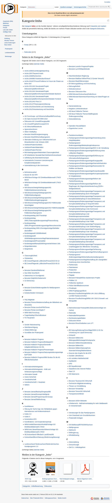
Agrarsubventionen (30, 129)
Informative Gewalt (30, 374)
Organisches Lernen (76, 128)
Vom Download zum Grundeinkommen (82, 415)
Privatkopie (72, 288)
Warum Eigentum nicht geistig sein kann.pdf (85, 479)
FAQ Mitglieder (29, 300)
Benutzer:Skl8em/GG (76, 345)
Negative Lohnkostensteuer (78, 109)
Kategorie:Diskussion (97, 28)
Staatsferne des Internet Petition (80, 369)
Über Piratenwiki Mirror (36, 498)
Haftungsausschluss (50, 498)
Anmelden (107, 2)
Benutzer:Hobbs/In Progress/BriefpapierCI (38, 342)
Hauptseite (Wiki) (8, 21)
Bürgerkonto (28, 249)
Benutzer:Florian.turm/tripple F (34, 310)
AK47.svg (28, 479)
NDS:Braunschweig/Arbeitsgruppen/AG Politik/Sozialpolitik (44, 208)
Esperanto (27, 290)
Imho (33, 26)
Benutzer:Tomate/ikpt (76, 389)
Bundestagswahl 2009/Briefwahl (35, 233)
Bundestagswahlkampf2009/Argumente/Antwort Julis (42, 243)
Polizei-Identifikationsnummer (79, 285)
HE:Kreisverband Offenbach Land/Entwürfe (39, 434)
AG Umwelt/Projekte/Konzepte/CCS (36, 124)
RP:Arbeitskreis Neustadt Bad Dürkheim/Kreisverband (42, 155)
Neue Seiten (7, 45)
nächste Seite (39, 64)
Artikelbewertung (37, 486)
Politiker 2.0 (73, 280)
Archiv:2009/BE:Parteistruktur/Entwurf (37, 78)
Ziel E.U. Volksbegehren (77, 447)
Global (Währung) (30, 330)
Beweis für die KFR (31, 175)
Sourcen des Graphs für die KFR (80, 353)
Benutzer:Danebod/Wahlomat (34, 270)
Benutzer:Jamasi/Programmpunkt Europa (38, 397)
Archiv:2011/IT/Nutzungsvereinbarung (37, 104)
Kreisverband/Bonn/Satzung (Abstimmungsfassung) (42, 437)
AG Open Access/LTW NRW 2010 (35, 119)
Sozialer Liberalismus (76, 356)
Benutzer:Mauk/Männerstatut (79, 81)
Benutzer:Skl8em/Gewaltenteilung (80, 343)
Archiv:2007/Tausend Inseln (33, 73)
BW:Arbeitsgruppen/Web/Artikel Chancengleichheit (41, 152)
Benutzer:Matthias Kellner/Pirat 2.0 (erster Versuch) (86, 78)
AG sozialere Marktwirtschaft (78, 358)
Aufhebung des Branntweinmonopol (36, 158)
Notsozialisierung (75, 119)
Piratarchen (73, 270)
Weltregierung (73, 433)
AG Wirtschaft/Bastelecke (33, 126)
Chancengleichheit (30, 255)
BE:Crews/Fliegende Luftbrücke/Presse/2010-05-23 (41, 263)
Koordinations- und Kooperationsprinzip (37, 422)
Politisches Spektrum (76, 283)
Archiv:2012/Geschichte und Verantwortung (39, 107)
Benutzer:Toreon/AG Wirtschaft (79, 391)
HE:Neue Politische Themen (78, 111)
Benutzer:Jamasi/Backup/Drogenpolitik (37, 392)
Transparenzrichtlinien (76, 394)
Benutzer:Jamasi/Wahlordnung (34, 399)
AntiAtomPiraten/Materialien (33, 147)
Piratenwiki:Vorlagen (76, 418)
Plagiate (71, 275)
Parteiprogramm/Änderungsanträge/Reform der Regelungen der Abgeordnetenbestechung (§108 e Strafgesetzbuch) (86, 186)
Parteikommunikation (76, 135)
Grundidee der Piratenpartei (33, 332)
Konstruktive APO (30, 419)
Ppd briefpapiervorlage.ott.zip (68, 479)
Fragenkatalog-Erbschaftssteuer (35, 315)
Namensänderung (75, 106)
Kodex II (27, 417)
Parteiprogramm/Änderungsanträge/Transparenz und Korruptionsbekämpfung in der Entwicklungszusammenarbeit (87, 214)
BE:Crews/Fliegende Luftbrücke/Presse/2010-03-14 (41, 261)
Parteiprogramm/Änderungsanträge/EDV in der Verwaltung (89, 148)
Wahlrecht (72, 430)
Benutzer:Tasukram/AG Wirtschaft (80, 381)
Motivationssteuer (75, 89)
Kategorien (26, 486)
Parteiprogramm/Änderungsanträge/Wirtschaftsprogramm (88, 252)
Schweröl (72, 335)
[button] (10, 36)
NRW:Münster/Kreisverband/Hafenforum (82, 94)
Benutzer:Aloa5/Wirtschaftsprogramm (37, 137)
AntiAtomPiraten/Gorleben (33, 145)
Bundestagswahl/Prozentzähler (35, 241)
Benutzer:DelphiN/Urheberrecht (35, 278)
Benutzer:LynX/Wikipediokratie (79, 69)
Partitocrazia (73, 265)
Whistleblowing (74, 435)
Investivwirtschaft (30, 379)
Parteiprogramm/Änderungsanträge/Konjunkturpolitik (87, 171)
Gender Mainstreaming (32, 325)
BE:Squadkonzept (75, 366)
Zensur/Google (74, 445)
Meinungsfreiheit (74, 86)
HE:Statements (74, 374)
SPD (70, 363)
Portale (5, 27)
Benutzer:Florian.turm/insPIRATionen (37, 307)
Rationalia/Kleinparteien (77, 315)
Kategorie (28, 26)
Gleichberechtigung (31, 327)
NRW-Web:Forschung (31, 312)
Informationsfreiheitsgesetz (33, 367)
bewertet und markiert (98, 26)
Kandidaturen (28, 406)
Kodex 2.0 (27, 414)
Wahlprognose (74, 427)
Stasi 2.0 (72, 371)
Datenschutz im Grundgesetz (34, 275)
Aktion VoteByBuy (30, 132)
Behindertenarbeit (30, 172)
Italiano (26, 385)
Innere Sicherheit (30, 377)
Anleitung (7, 38)
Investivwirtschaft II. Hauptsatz (34, 382)
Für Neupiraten (29, 318)
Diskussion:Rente (75, 320)
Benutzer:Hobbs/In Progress (34, 339)
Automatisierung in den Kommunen (36, 165)
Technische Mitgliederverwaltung (80, 383)
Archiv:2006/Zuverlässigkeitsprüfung (36, 71)
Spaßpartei (72, 361)
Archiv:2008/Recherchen (32, 76)
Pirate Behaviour (74, 272)
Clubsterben (28, 258)
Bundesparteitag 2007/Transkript (35, 215)
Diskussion (48, 486)
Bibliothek (6, 23)
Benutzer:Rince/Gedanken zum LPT (81, 323)
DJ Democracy (29, 281)
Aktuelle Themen (9, 40)
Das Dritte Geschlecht (31, 273)
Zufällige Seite (7, 32)
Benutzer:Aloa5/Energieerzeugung (36, 134)
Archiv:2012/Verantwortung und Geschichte (39, 109)
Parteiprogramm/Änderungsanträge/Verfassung (85, 249)
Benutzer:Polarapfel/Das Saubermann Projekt (84, 278)
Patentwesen (73, 267)
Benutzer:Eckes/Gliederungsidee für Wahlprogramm (42, 287)
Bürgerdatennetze (30, 246)
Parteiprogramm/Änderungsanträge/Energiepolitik (85, 161)
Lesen (57, 7)
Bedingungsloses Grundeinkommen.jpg (50, 479)
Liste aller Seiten (8, 30)
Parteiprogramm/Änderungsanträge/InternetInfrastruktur (88, 163)
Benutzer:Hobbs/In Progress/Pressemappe (38, 350)
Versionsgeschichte (80, 7)
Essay (26, 45)
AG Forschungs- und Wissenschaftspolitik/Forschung (42, 116)
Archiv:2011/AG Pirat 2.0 (32, 101)
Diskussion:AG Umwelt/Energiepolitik (37, 121)
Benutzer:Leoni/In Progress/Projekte (81, 66)
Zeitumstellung (74, 442)
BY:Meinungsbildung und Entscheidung (82, 84)
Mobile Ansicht (62, 498)
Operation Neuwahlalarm (77, 126)
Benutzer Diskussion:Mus (77, 91)
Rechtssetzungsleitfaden (77, 318)
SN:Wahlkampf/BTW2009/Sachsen (81, 425)
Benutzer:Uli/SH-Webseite (78, 401)
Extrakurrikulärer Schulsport (33, 293)
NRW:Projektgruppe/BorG (78, 291)
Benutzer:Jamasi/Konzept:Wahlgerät (36, 394)
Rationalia (27, 52)
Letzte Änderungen (9, 43)
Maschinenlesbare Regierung (79, 76)
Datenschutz (25, 498)
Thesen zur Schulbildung (77, 386)
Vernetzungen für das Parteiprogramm (82, 413)
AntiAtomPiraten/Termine (32, 150)
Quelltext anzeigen (66, 7)
